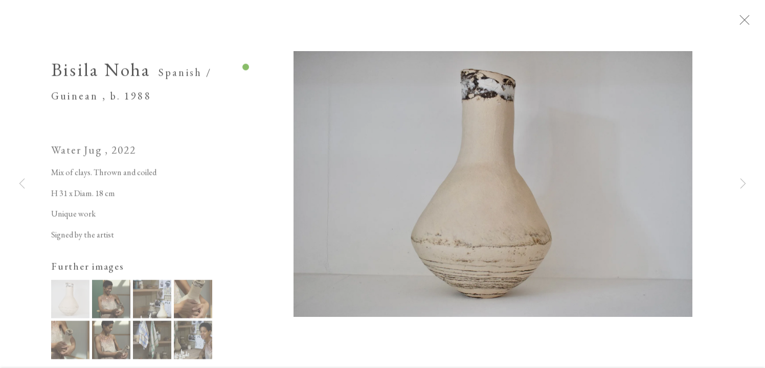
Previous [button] (22, 184)
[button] (70, 303)
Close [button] (754, 23)
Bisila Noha (101, 73)
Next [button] (743, 184)
